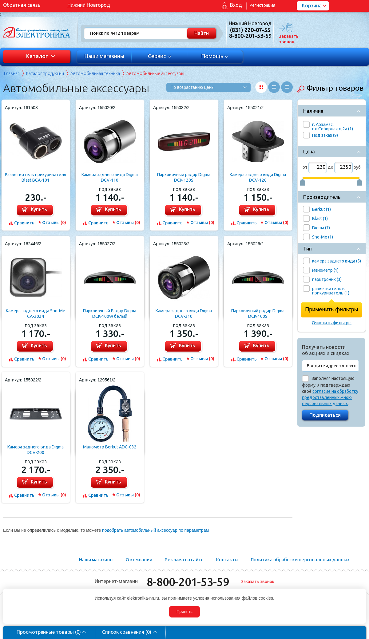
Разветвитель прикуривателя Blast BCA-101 (35, 177)
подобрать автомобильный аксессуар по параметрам (155, 530)
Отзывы (54, 222)
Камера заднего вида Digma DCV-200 (35, 449)
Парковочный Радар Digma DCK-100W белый (109, 313)
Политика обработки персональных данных (300, 559)
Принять (184, 611)
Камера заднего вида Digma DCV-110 (109, 177)
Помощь (215, 56)
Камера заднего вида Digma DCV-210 (184, 313)
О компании (139, 559)
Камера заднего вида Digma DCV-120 (258, 177)
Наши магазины (104, 56)
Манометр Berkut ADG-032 (110, 446)
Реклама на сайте (184, 559)
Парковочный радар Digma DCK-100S (257, 313)
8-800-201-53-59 (188, 581)
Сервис (160, 56)
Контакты (227, 559)
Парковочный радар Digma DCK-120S (183, 177)
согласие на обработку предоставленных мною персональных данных (330, 397)
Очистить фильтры (331, 322)
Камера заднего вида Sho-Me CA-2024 (35, 313)
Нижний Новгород (88, 5)
